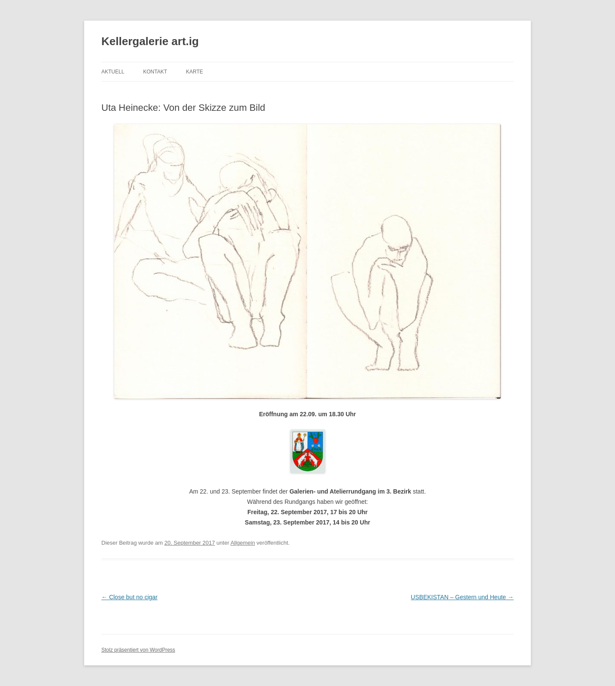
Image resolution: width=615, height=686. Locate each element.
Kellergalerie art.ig (150, 41)
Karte (194, 72)
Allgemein (243, 543)
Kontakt (155, 72)
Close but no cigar (129, 597)
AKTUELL (112, 72)
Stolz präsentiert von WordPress (138, 650)
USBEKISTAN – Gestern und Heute (462, 597)
